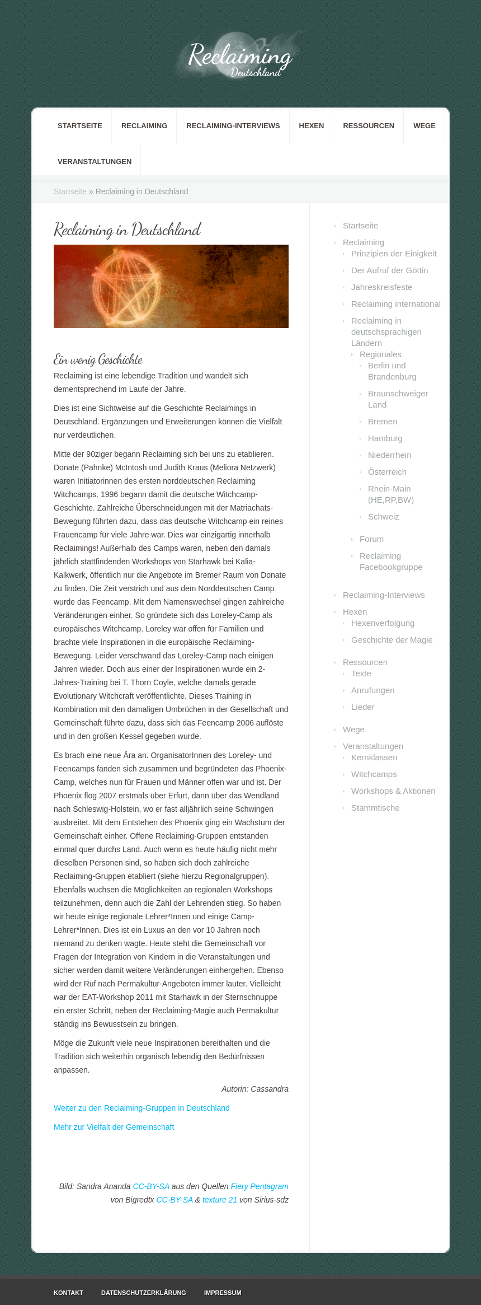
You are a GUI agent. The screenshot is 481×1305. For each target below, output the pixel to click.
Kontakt (68, 1292)
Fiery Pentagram (260, 1186)
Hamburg (385, 438)
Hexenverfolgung (382, 623)
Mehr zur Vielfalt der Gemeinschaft (114, 1126)
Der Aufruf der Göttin (389, 270)
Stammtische (375, 807)
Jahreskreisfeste (381, 287)
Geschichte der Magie (392, 639)
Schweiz (383, 516)
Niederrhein (390, 455)
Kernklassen (374, 757)
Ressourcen (368, 125)
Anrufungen (373, 690)
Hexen (311, 125)
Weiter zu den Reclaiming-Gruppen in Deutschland (142, 1107)
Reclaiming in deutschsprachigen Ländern (386, 332)
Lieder (363, 707)
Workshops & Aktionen (393, 791)
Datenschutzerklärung (143, 1292)
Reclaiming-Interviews (233, 125)
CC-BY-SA (151, 1186)
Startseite (80, 125)
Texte (361, 673)
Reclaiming (144, 125)
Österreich (387, 471)
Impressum (223, 1292)
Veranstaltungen (94, 161)
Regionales (381, 354)
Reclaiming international (396, 303)
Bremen (383, 421)
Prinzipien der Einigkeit (394, 253)
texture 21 (219, 1199)
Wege (424, 125)
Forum (372, 539)
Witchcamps (374, 774)
